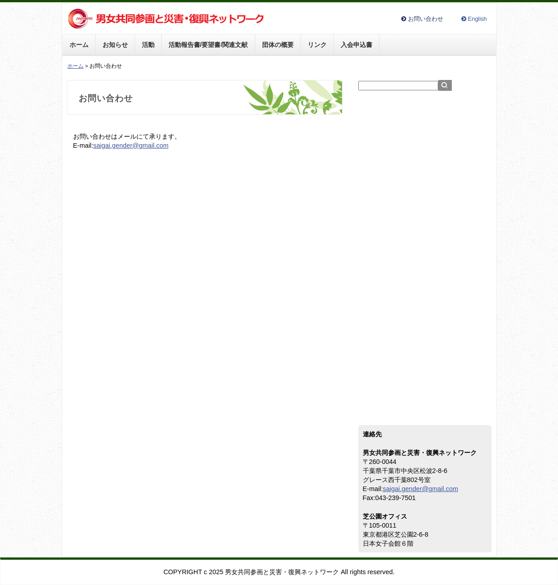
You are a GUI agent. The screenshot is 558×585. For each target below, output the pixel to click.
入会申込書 (356, 44)
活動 (148, 44)
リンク (317, 44)
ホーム (79, 44)
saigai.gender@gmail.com (131, 145)
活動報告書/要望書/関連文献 (208, 44)
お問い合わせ (425, 19)
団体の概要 (278, 44)
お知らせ (115, 44)
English (477, 19)
